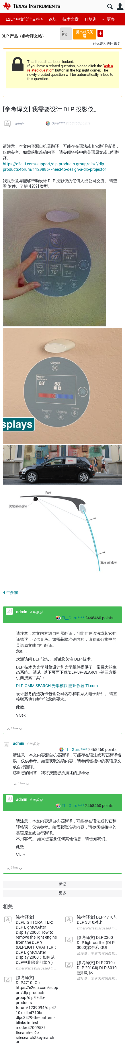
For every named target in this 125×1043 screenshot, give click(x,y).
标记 (62, 884)
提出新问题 (100, 33)
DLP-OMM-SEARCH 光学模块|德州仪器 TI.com (57, 685)
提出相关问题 (84, 34)
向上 (8, 729)
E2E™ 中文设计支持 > (24, 19)
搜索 (110, 7)
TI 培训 (90, 19)
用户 (120, 7)
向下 (20, 729)
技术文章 (70, 19)
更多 (111, 19)
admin (19, 124)
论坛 (53, 19)
